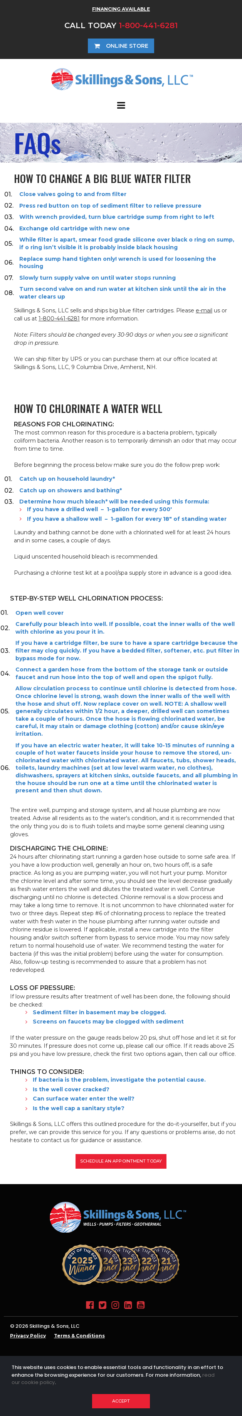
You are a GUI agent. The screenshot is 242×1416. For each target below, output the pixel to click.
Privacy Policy (28, 1336)
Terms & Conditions (79, 1336)
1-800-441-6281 (148, 25)
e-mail (204, 310)
